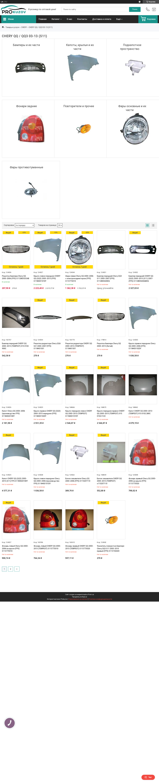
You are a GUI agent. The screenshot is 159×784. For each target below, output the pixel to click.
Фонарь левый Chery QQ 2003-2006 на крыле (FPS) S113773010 (15, 548)
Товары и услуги (12, 27)
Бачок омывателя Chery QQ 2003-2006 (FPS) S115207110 (77, 479)
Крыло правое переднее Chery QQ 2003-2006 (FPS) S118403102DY (142, 346)
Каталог (56, 19)
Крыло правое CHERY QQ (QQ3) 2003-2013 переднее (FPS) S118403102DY (47, 413)
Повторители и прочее (78, 106)
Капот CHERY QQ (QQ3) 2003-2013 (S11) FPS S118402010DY (15, 479)
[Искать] (135, 9)
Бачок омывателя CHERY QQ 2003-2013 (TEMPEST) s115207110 (109, 481)
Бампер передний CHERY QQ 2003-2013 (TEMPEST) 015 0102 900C (15, 346)
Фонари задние (26, 106)
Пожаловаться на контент (77, 599)
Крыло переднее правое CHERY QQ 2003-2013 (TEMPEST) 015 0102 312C (110, 413)
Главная (43, 19)
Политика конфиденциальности (100, 599)
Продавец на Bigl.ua (79, 597)
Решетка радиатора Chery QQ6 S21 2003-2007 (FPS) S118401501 (47, 346)
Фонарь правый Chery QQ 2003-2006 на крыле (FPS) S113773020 (142, 481)
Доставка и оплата (101, 19)
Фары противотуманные (26, 167)
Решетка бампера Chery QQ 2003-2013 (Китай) (109, 344)
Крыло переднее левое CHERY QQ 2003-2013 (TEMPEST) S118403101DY (78, 413)
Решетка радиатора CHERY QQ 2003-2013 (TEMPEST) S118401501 (78, 346)
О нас (69, 19)
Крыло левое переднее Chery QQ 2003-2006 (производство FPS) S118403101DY (47, 481)
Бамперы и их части (26, 45)
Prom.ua (91, 594)
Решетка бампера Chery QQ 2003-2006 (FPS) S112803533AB (15, 277)
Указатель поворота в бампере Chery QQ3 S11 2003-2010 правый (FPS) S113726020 (110, 548)
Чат (148, 777)
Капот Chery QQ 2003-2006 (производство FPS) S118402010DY (13, 413)
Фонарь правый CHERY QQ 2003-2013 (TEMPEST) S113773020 (79, 547)
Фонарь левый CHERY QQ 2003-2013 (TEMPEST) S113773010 (47, 547)
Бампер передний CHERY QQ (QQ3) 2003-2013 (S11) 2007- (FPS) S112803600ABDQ (141, 278)
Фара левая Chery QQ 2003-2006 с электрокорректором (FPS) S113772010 (79, 278)
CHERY (24, 27)
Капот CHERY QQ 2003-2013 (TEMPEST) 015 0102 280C (140, 412)
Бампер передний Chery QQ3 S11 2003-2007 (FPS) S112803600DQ (109, 278)
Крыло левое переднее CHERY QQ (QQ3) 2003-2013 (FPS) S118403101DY (47, 278)
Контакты (82, 19)
